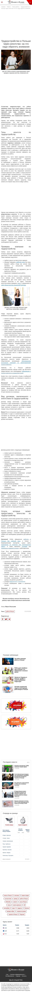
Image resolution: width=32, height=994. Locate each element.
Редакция (18, 976)
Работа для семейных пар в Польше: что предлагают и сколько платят (21, 670)
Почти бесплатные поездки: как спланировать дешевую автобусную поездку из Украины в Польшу (21, 776)
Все (28, 762)
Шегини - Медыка (6, 852)
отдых (13, 908)
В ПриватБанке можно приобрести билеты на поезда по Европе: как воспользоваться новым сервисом (20, 793)
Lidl (24, 905)
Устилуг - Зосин (6, 838)
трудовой (24, 546)
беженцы (27, 908)
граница (15, 898)
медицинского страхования (17, 581)
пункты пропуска (17, 905)
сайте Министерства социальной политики (13, 285)
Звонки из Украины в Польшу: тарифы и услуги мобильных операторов (20, 679)
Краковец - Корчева (7, 849)
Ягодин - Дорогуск (7, 835)
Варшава (22, 914)
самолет (15, 902)
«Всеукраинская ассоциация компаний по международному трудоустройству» (16, 362)
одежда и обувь (10, 911)
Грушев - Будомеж (7, 846)
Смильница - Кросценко (8, 855)
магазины (16, 895)
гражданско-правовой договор (10, 548)
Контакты (24, 976)
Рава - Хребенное (6, 844)
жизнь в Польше (8, 895)
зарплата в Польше (13, 914)
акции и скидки (25, 895)
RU (30, 2)
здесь (19, 283)
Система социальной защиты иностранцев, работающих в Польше (21, 688)
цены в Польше (23, 902)
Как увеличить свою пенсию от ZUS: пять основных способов (21, 784)
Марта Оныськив (10, 606)
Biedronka (8, 902)
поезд (9, 905)
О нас (7, 974)
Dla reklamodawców (10, 976)
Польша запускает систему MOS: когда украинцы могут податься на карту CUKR (21, 802)
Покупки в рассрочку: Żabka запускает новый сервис (21, 766)
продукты (20, 908)
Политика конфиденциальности (17, 974)
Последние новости (10, 762)
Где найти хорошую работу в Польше (20, 659)
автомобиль (6, 908)
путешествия (8, 898)
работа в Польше (10, 611)
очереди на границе (21, 911)
